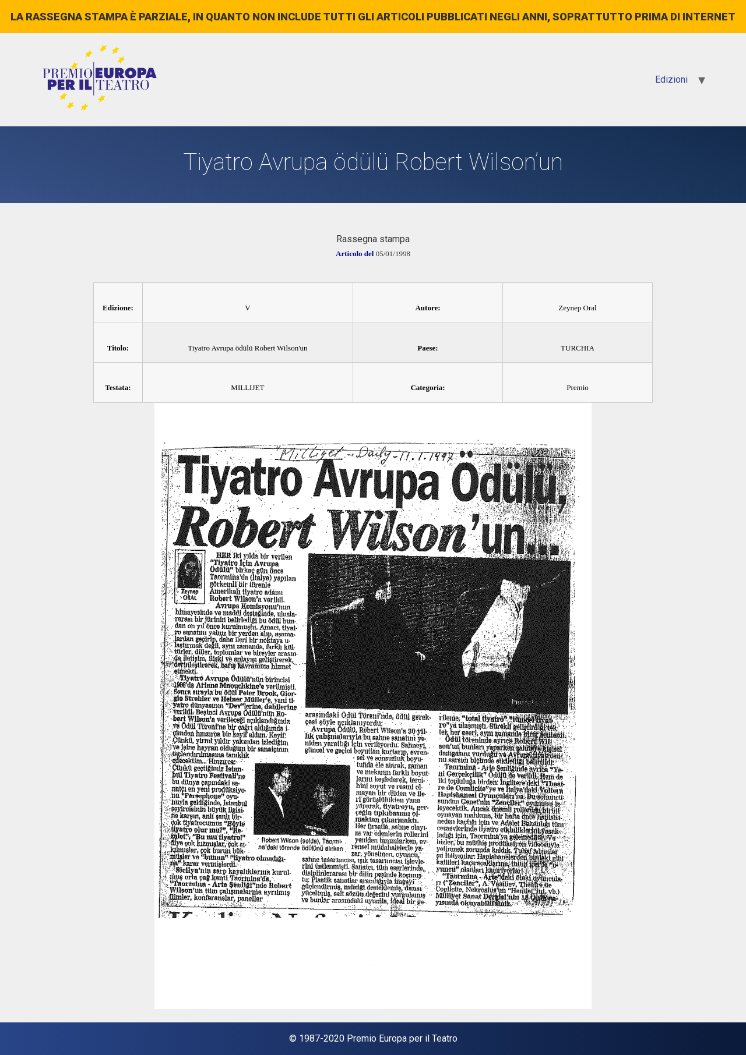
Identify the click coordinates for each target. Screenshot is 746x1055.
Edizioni (671, 79)
